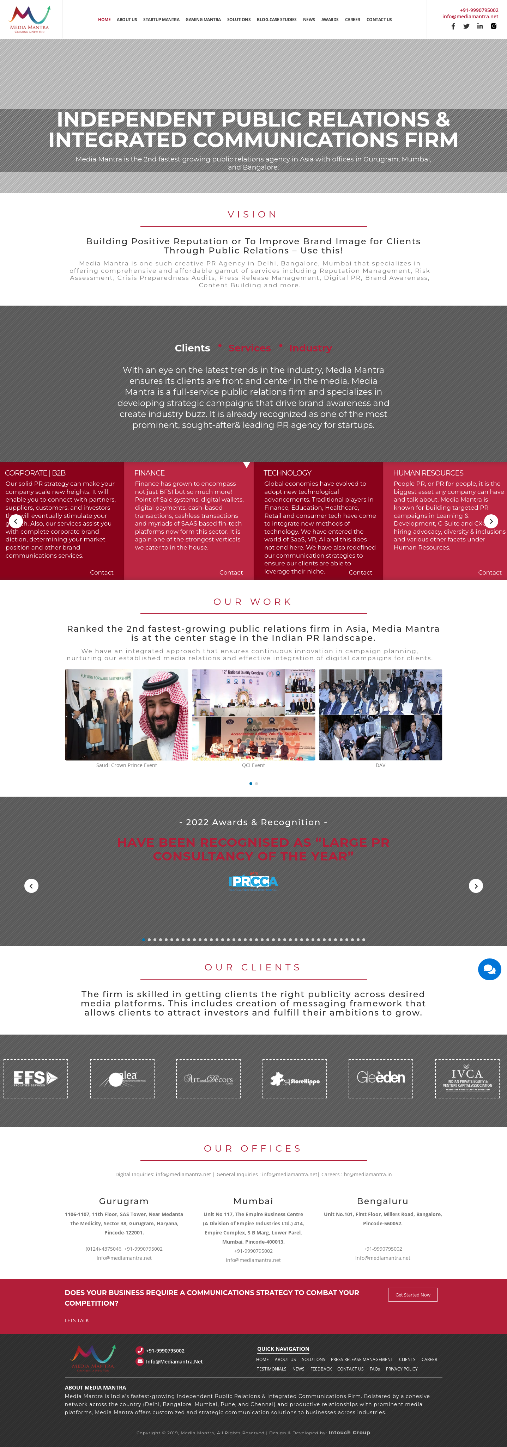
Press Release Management (362, 1359)
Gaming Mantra (203, 20)
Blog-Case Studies (277, 20)
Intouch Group (349, 1432)
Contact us (350, 1369)
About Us (127, 20)
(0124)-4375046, (104, 1248)
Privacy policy (402, 1369)
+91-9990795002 (479, 10)
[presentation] (16, 521)
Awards (330, 20)
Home (104, 20)
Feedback (321, 1369)
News (309, 20)
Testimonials (271, 1369)
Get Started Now (413, 1295)
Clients (142, 344)
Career (352, 20)
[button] (251, 783)
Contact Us (379, 20)
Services (245, 344)
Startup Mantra (161, 20)
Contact (102, 572)
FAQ (375, 1369)
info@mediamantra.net (470, 16)
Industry (356, 344)
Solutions (239, 20)
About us (285, 1359)
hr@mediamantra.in (368, 1174)
